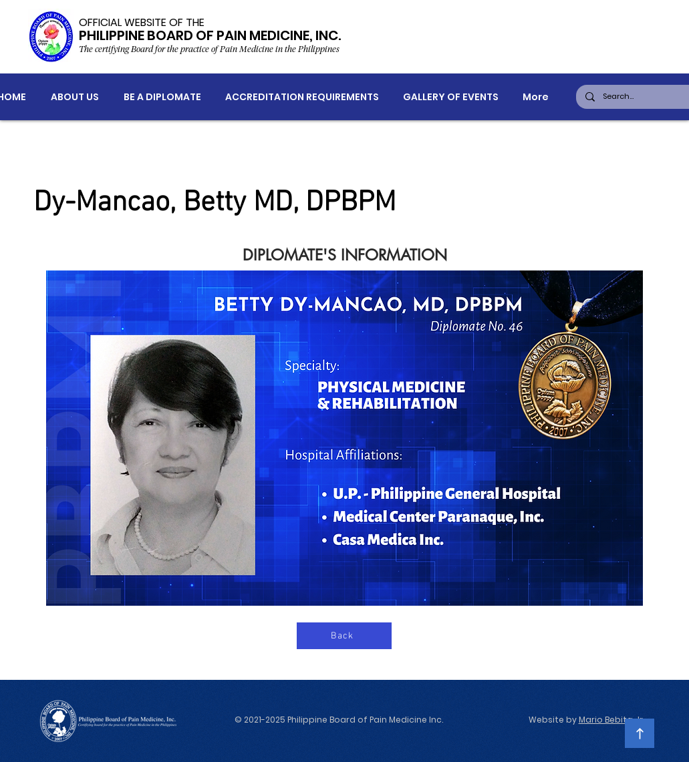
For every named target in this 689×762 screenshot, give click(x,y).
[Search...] (640, 97)
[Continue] (639, 733)
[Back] (344, 635)
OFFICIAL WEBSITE (122, 22)
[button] (74, 97)
